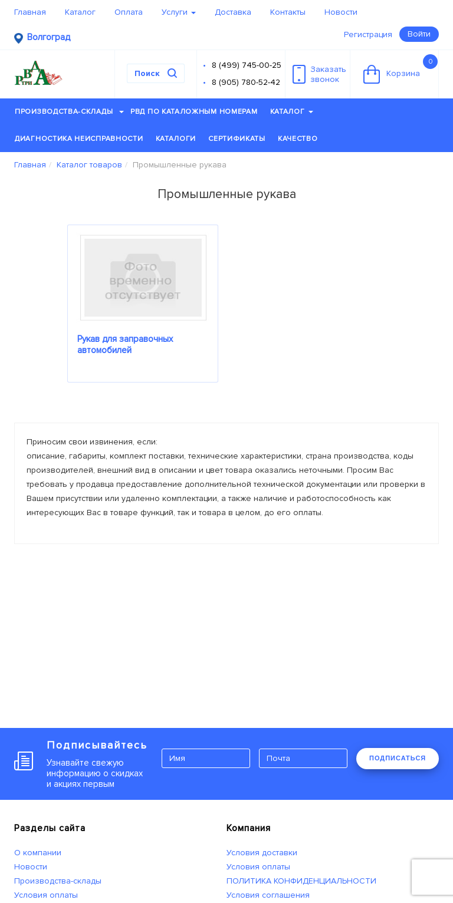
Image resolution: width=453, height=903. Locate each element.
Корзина (400, 69)
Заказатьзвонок (319, 74)
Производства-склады (69, 111)
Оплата (128, 12)
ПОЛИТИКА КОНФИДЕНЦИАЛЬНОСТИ (301, 881)
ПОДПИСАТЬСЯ (397, 758)
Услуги (179, 12)
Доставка (233, 12)
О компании (37, 853)
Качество (298, 138)
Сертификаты (236, 138)
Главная (30, 12)
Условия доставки (261, 853)
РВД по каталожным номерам (194, 111)
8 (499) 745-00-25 (246, 65)
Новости (340, 12)
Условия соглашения (268, 895)
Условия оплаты (46, 895)
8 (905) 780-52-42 (246, 82)
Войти (419, 34)
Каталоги (176, 138)
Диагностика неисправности (79, 138)
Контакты (288, 12)
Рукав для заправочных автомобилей (125, 344)
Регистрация (368, 34)
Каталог (80, 12)
